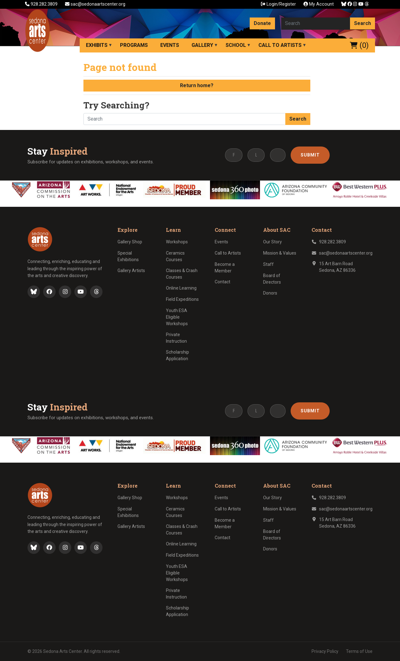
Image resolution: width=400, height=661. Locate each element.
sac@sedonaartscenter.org (95, 4)
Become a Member (225, 267)
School (236, 45)
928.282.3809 (42, 4)
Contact (222, 281)
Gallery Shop (130, 241)
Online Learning (181, 288)
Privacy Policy (325, 651)
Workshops (177, 241)
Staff (268, 264)
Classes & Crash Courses (182, 274)
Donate (262, 23)
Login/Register (278, 4)
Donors (270, 293)
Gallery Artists (131, 270)
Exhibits (97, 45)
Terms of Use (359, 651)
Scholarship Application (177, 355)
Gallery (202, 45)
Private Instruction (176, 338)
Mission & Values (279, 253)
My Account (318, 4)
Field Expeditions (182, 299)
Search (362, 23)
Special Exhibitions (128, 256)
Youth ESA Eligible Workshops (177, 317)
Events (169, 45)
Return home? (196, 85)
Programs (134, 45)
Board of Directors (272, 279)
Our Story (272, 241)
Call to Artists (280, 45)
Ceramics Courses (175, 256)
